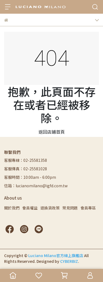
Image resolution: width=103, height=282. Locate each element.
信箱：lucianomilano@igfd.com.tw (36, 185)
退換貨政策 (50, 208)
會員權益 (30, 208)
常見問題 (70, 208)
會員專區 (88, 208)
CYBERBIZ (69, 261)
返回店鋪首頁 (51, 131)
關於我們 (12, 208)
